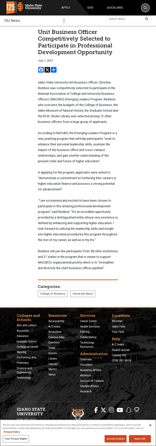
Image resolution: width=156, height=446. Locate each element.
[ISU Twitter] (103, 410)
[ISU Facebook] (96, 410)
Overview (86, 359)
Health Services (90, 326)
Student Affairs (89, 386)
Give (90, 7)
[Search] (145, 8)
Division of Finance (92, 381)
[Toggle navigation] (64, 21)
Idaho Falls (118, 326)
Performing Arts (26, 357)
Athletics (85, 375)
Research (86, 391)
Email (51, 347)
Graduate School (27, 341)
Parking (84, 331)
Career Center (88, 321)
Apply (65, 7)
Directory (54, 342)
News (52, 374)
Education (23, 336)
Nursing (21, 352)
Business (22, 330)
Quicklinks (115, 7)
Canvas (52, 364)
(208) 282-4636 (121, 360)
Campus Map (56, 337)
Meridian (117, 321)
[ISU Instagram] (111, 410)
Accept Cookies (115, 438)
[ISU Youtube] (120, 410)
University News (83, 293)
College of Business (52, 293)
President (86, 364)
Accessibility (56, 321)
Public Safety (88, 337)
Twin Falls (118, 331)
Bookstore (54, 331)
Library (52, 358)
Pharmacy (23, 362)
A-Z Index (54, 326)
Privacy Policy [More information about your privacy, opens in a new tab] (12, 431)
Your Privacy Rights (16, 438)
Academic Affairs (90, 370)
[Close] (150, 425)
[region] (78, 433)
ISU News (12, 20)
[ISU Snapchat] (129, 410)
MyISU (52, 369)
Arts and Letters (27, 325)
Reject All (140, 438)
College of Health (27, 346)
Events (52, 353)
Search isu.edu (121, 350)
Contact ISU (119, 355)
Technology (24, 377)
